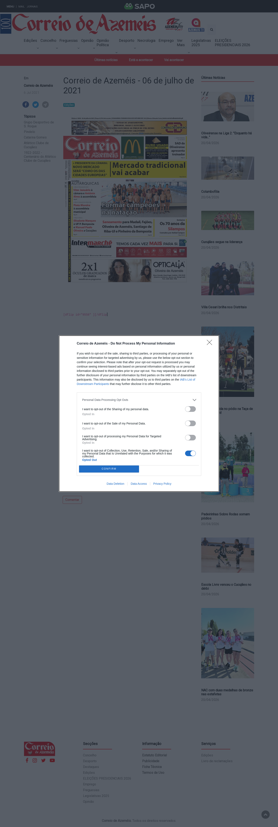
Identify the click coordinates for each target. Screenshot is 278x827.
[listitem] (139, 400)
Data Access (139, 483)
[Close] (211, 344)
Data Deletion (115, 483)
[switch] (190, 409)
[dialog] (139, 414)
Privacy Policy (162, 483)
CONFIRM (109, 468)
